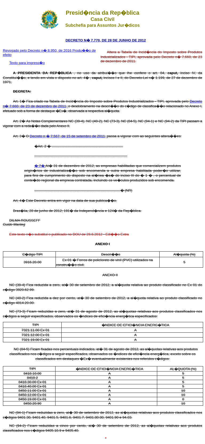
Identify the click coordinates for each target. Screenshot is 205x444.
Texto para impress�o (27, 63)
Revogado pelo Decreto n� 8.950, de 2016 (38, 50)
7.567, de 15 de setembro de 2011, (79, 136)
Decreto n (38, 136)
